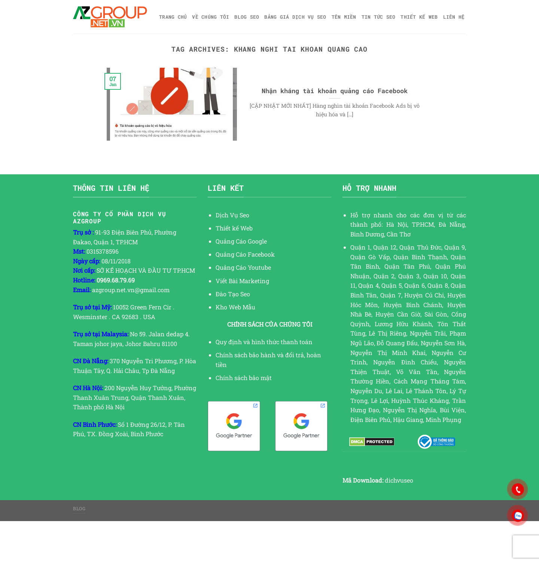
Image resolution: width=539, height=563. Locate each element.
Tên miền (344, 17)
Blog (79, 508)
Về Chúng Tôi (210, 17)
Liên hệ (454, 17)
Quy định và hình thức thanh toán (264, 342)
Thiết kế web (419, 17)
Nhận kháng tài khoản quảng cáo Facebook (335, 91)
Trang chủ (173, 17)
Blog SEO (246, 17)
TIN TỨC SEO (379, 17)
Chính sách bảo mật (244, 378)
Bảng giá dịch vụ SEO (295, 17)
